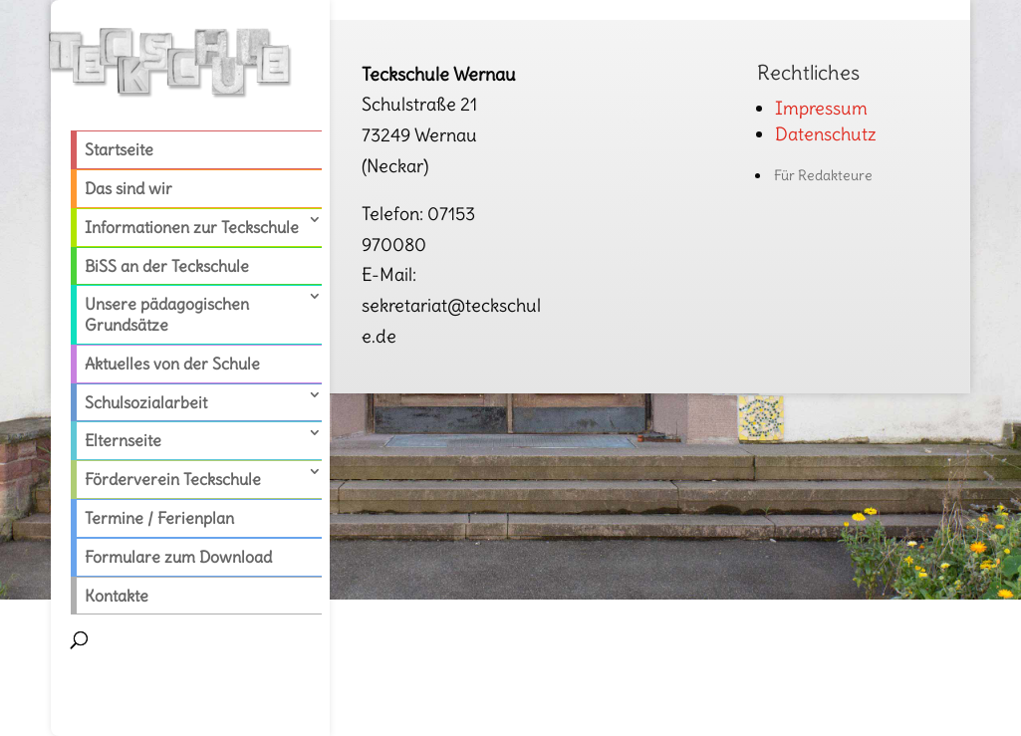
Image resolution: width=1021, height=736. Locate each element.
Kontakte (116, 596)
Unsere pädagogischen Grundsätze (167, 314)
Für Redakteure (823, 175)
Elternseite (123, 440)
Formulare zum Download (178, 557)
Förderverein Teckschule (173, 479)
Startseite (119, 149)
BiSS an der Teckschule (167, 266)
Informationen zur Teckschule (192, 227)
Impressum (821, 108)
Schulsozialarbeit (146, 402)
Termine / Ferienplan (159, 518)
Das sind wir (128, 188)
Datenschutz (826, 134)
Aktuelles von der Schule (172, 363)
